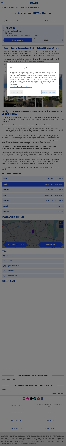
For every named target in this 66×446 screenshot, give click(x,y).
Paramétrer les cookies (16, 92)
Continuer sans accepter (51, 64)
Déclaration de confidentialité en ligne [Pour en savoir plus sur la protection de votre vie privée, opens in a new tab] (21, 87)
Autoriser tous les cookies (48, 92)
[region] (33, 79)
